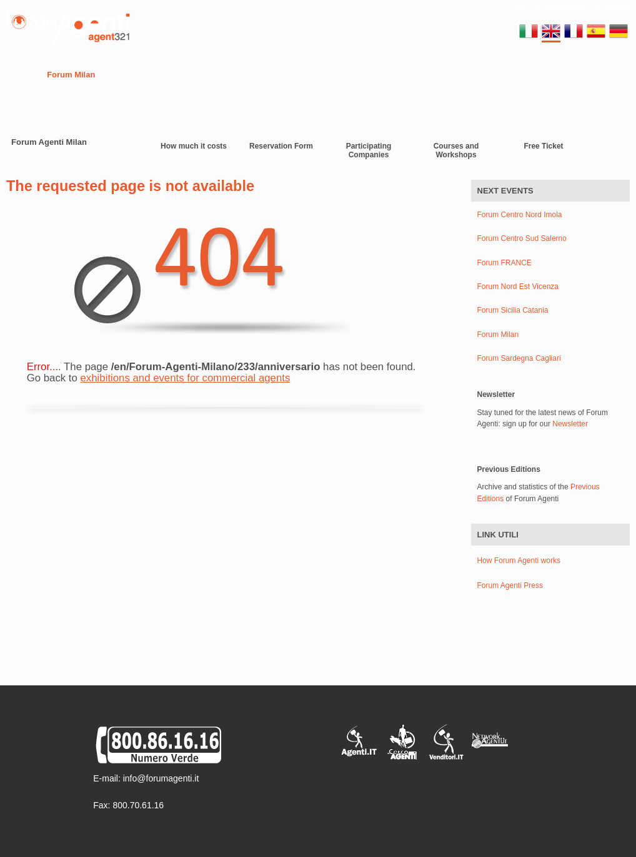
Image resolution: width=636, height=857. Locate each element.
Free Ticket (543, 146)
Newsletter (570, 423)
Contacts (288, 74)
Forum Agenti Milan (49, 142)
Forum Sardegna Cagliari (519, 359)
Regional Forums (144, 74)
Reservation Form (281, 146)
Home (19, 74)
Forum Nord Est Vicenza (518, 287)
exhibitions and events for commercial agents (186, 378)
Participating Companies (369, 150)
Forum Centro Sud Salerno (522, 239)
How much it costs (194, 146)
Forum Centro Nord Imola (519, 215)
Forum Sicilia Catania (513, 310)
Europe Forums (224, 74)
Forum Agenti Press (510, 585)
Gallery (373, 74)
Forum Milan (71, 74)
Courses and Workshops (456, 150)
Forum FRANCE (504, 263)
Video (332, 74)
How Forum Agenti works (518, 560)
